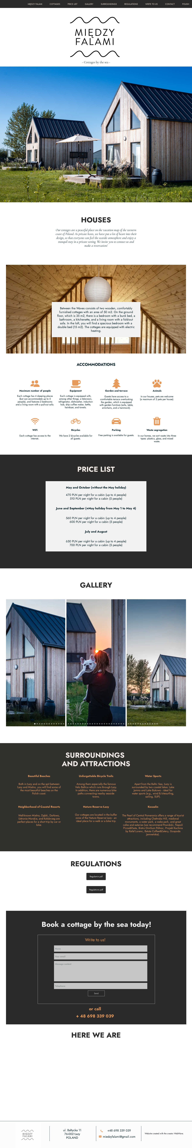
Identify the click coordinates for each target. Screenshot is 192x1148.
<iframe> (96, 1082)
